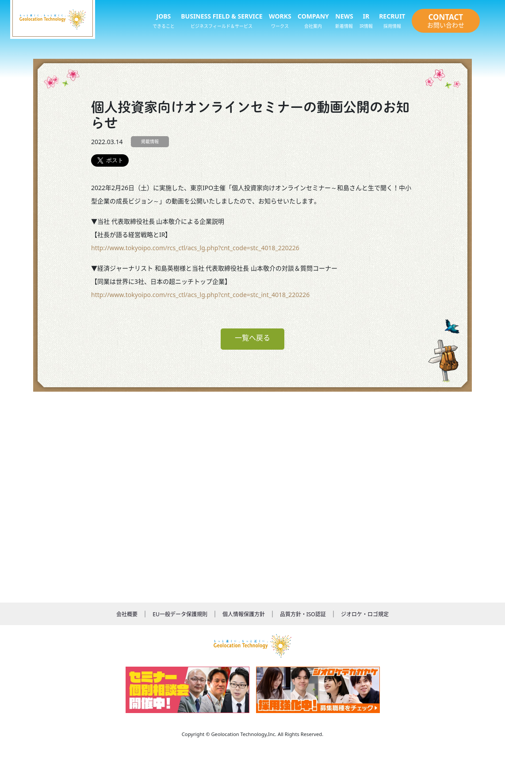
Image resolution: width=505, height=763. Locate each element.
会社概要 (127, 614)
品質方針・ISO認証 (303, 614)
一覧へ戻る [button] (252, 338)
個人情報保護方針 (243, 614)
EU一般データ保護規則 (180, 614)
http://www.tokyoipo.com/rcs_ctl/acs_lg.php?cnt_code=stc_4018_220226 (195, 248)
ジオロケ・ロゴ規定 (365, 614)
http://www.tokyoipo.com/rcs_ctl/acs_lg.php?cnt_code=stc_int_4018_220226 (200, 294)
